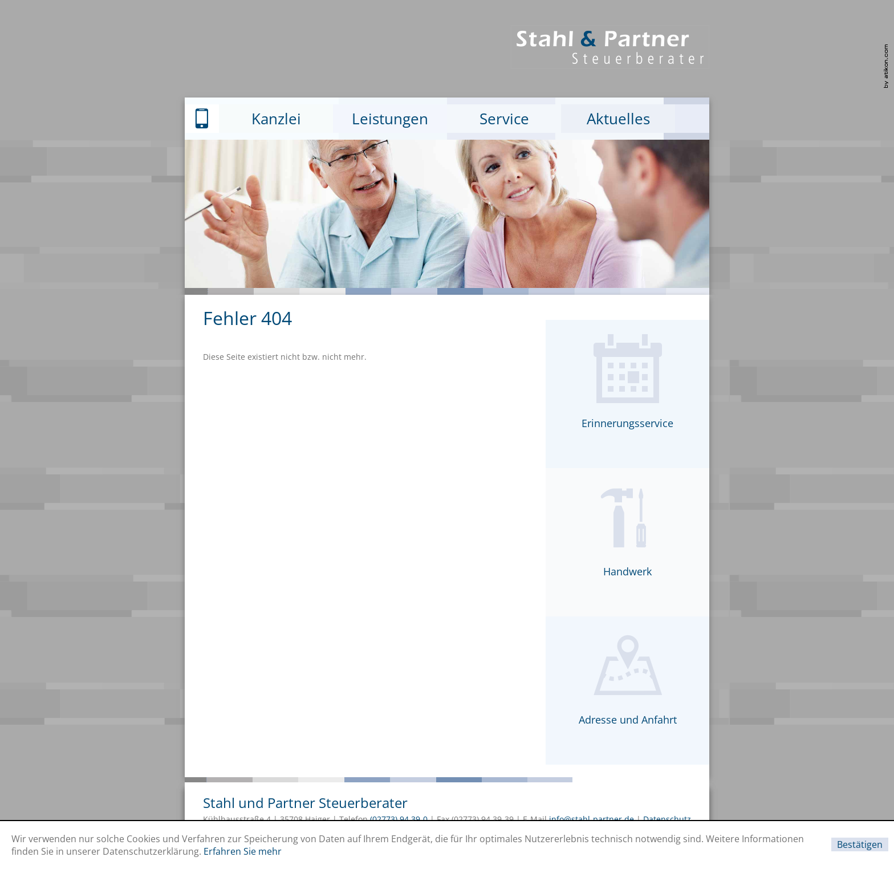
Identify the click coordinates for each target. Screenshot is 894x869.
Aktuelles (618, 118)
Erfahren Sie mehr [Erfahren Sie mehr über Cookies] (243, 851)
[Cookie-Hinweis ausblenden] (859, 844)
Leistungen (390, 118)
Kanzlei (276, 118)
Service (504, 118)
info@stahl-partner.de (591, 819)
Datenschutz (667, 819)
